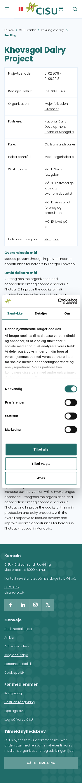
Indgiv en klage (16, 655)
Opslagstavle (14, 711)
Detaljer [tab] (41, 313)
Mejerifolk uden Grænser (56, 106)
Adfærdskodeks (16, 646)
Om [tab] (67, 313)
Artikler (9, 637)
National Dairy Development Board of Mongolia (59, 126)
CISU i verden (27, 30)
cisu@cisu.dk (14, 592)
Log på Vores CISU (18, 719)
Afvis (41, 478)
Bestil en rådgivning (19, 702)
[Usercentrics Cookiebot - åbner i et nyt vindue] (58, 301)
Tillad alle (40, 449)
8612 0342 (11, 587)
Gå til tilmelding (41, 763)
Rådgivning (13, 693)
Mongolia (52, 239)
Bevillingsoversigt (52, 30)
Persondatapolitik (18, 664)
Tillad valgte (40, 463)
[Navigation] (7, 9)
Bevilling (10, 35)
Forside (9, 30)
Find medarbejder (18, 629)
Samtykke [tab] (15, 313)
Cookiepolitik (14, 672)
